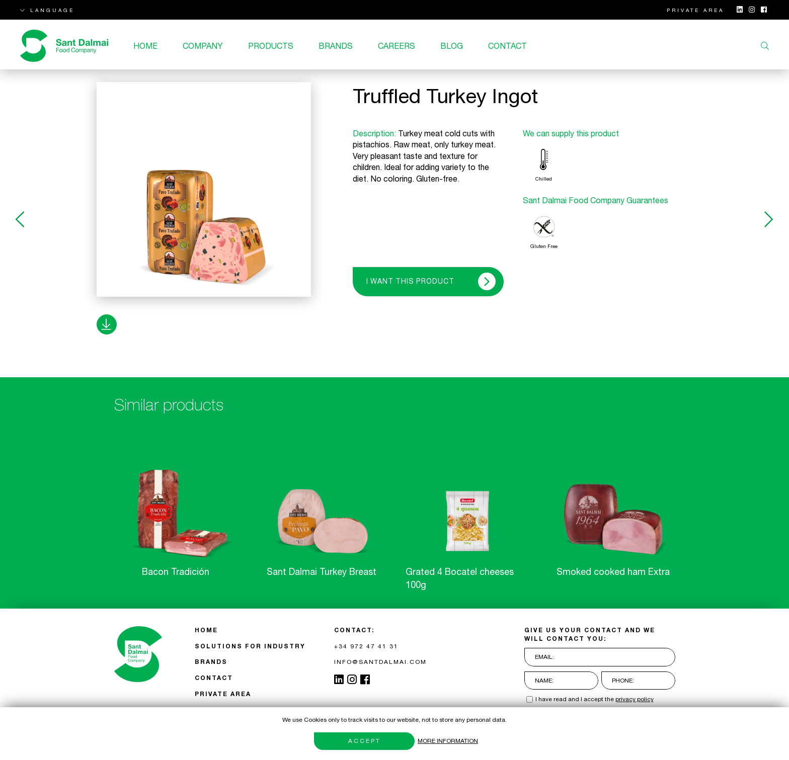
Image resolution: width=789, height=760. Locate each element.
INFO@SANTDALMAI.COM (380, 661)
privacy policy (634, 699)
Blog (451, 45)
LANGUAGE (47, 10)
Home (145, 45)
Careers (396, 45)
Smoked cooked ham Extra (613, 571)
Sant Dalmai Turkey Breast (321, 571)
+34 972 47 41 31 (366, 646)
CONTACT (507, 45)
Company (203, 45)
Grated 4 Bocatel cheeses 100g (460, 577)
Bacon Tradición (175, 571)
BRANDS (336, 45)
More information (448, 740)
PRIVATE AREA (695, 10)
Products (270, 45)
